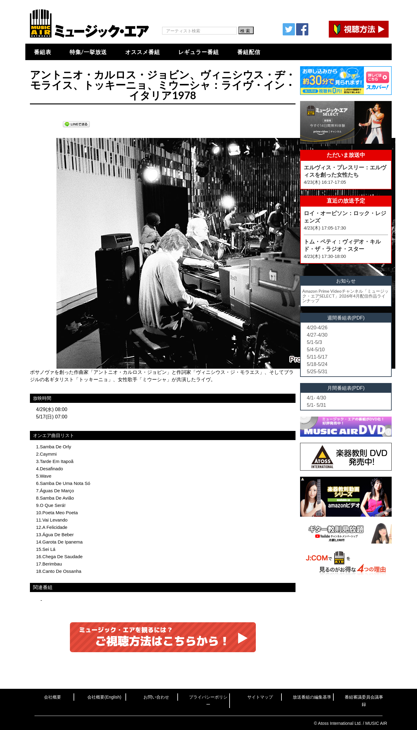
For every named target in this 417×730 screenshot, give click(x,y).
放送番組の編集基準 (312, 697)
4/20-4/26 (317, 327)
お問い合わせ (156, 697)
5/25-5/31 (317, 371)
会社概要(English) (104, 697)
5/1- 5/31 (316, 405)
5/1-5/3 (314, 342)
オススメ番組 (142, 52)
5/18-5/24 (317, 364)
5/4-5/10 (316, 349)
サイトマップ (260, 697)
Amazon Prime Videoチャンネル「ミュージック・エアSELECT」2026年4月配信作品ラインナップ (345, 295)
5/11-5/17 (317, 357)
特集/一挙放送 (88, 52)
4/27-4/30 (317, 335)
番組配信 (248, 52)
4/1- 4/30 (316, 397)
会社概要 (52, 697)
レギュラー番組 (198, 52)
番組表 (42, 52)
